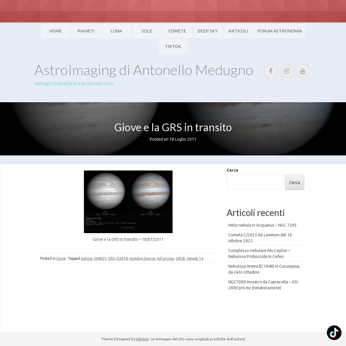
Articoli (238, 30)
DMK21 (100, 258)
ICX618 (122, 258)
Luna (116, 30)
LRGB (180, 258)
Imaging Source (142, 258)
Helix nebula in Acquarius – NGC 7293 (262, 225)
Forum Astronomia (279, 30)
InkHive (142, 339)
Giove (61, 258)
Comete (177, 30)
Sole (147, 30)
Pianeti (86, 30)
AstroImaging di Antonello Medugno (143, 69)
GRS (111, 258)
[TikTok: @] (334, 333)
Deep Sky (207, 30)
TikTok (173, 46)
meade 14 (195, 258)
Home (55, 30)
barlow (86, 258)
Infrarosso (165, 258)
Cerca (232, 170)
